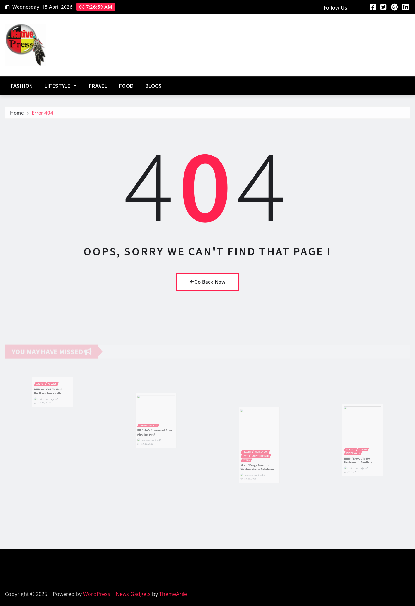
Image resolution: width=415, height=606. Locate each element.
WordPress (96, 594)
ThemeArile (173, 594)
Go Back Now (207, 281)
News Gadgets (133, 594)
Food (126, 85)
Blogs (153, 85)
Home (17, 114)
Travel (97, 85)
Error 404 (42, 114)
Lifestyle (60, 85)
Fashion (22, 85)
